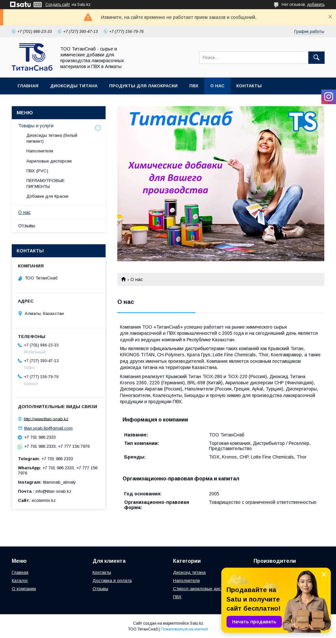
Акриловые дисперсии (49, 161)
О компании (24, 588)
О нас (217, 85)
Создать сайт (57, 4)
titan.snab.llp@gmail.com (48, 428)
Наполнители (39, 151)
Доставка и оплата (112, 580)
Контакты (249, 85)
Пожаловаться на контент (184, 629)
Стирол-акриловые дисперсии (204, 588)
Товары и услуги (35, 125)
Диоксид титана (189, 572)
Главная (28, 85)
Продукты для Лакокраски (143, 85)
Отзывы (26, 225)
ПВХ (193, 85)
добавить (316, 4)
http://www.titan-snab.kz (46, 418)
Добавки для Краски (47, 196)
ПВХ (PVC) (37, 170)
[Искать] (316, 57)
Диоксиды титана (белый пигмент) (51, 138)
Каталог (20, 580)
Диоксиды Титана (73, 85)
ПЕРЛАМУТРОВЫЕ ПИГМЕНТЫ (45, 183)
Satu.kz (196, 623)
